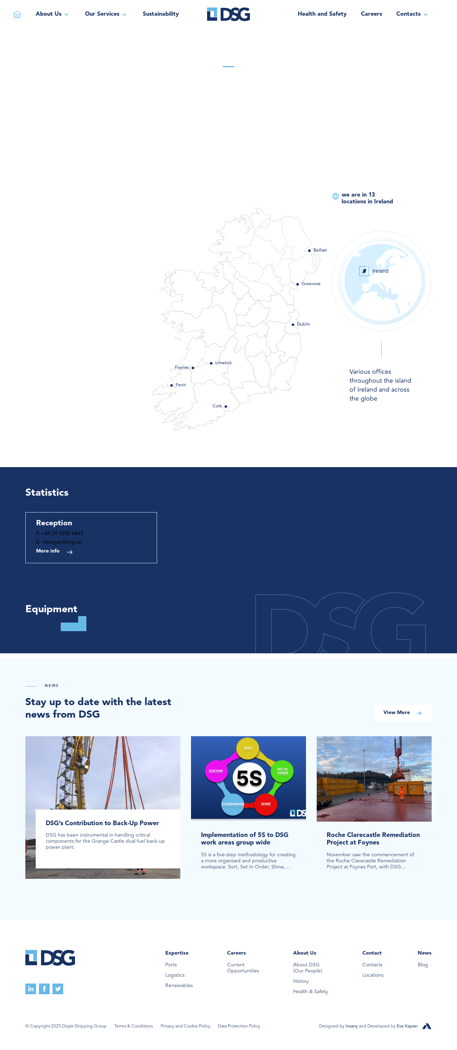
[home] (228, 14)
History (301, 982)
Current (243, 968)
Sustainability (161, 14)
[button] (53, 14)
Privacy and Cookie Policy (185, 1026)
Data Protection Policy (239, 1026)
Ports (171, 965)
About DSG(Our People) (307, 968)
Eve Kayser (407, 1026)
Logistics (175, 975)
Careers (371, 14)
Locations (372, 975)
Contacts (372, 965)
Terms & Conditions (133, 1026)
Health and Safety (322, 14)
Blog (423, 965)
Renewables (179, 986)
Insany (352, 1026)
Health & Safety (310, 992)
